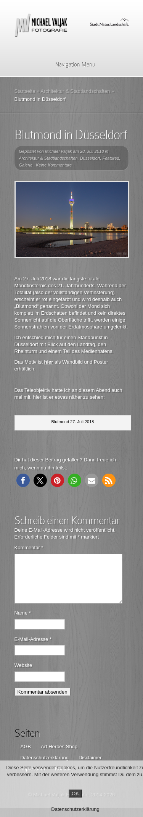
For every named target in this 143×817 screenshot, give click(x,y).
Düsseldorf (90, 158)
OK (75, 793)
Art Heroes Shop (59, 756)
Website (23, 674)
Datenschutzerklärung (75, 809)
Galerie (25, 165)
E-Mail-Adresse (33, 648)
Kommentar (28, 547)
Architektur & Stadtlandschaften (75, 91)
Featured (110, 158)
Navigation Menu (70, 64)
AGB (26, 756)
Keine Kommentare (54, 165)
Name (22, 622)
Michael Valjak (58, 151)
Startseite (24, 91)
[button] (23, 480)
